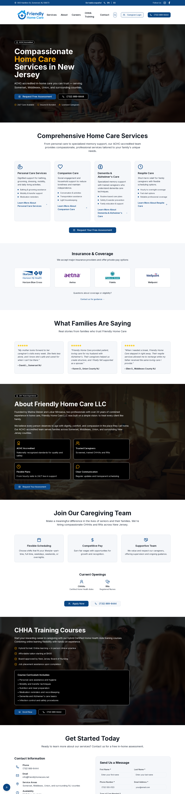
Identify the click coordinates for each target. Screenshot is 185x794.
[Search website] (115, 14)
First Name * (105, 769)
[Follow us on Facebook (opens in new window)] (169, 3)
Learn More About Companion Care (72, 208)
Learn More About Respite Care (152, 204)
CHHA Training (89, 15)
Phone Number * (107, 782)
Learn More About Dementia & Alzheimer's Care (112, 212)
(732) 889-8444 (159, 15)
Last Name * (139, 769)
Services (52, 14)
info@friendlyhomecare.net (36, 777)
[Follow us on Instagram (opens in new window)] (164, 3)
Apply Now (76, 603)
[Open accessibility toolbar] (6, 787)
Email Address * (141, 782)
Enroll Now (25, 712)
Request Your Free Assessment (92, 230)
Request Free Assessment (35, 96)
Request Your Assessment (32, 487)
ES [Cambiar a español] (114, 3)
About (64, 14)
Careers (76, 14)
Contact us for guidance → (92, 299)
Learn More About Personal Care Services (32, 204)
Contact (104, 14)
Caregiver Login (132, 15)
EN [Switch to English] (108, 3)
